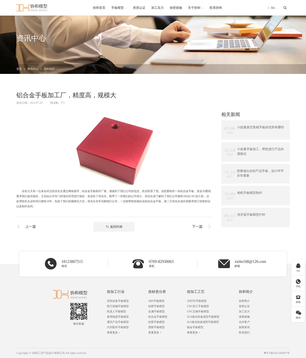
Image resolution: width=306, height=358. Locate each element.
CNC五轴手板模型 (198, 311)
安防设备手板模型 (118, 301)
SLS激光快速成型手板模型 (203, 322)
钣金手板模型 (195, 327)
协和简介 (246, 292)
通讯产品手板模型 (118, 322)
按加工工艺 (196, 292)
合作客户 (244, 322)
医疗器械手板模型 (118, 306)
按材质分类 (157, 292)
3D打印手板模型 (197, 301)
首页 (19, 69)
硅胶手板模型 (156, 306)
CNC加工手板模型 (198, 306)
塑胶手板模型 (156, 327)
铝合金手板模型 (157, 316)
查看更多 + (113, 332)
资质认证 (244, 306)
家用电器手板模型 (118, 316)
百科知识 (49, 69)
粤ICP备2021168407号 (277, 353)
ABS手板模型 (156, 301)
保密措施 (244, 316)
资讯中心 (32, 69)
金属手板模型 (156, 311)
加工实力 (244, 311)
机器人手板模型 (116, 311)
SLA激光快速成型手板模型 (203, 316)
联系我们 (244, 332)
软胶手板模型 (156, 322)
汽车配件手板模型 (118, 327)
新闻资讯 (244, 327)
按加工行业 (116, 292)
